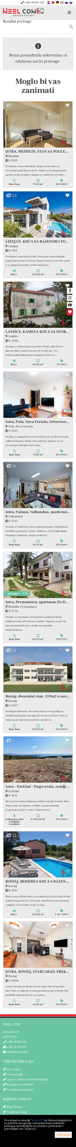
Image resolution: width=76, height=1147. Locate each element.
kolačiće (37, 1120)
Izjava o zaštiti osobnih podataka (27, 1079)
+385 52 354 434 (15, 1047)
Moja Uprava (14, 1107)
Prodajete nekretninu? (20, 1090)
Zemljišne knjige (16, 1112)
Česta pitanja (14, 1074)
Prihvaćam (63, 1135)
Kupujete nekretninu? (20, 1084)
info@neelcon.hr (15, 1052)
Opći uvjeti (13, 1069)
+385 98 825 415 (32, 2)
